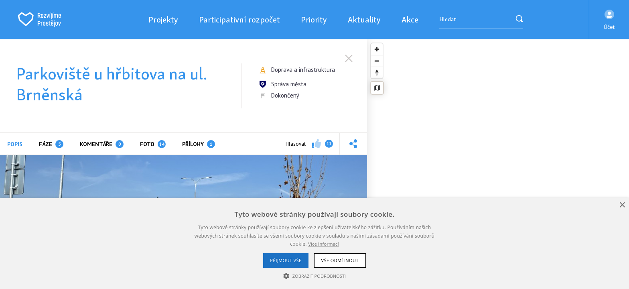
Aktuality (364, 19)
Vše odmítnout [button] (340, 260)
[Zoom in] (377, 49)
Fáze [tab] (51, 144)
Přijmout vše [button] (285, 260)
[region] (498, 164)
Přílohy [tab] (198, 144)
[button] (609, 19)
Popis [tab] (14, 144)
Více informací (323, 244)
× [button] (622, 205)
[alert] (314, 243)
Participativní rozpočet (239, 19)
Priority (314, 19)
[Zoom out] (377, 61)
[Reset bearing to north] (377, 72)
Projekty (163, 19)
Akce (410, 19)
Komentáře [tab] (102, 144)
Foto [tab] (153, 144)
